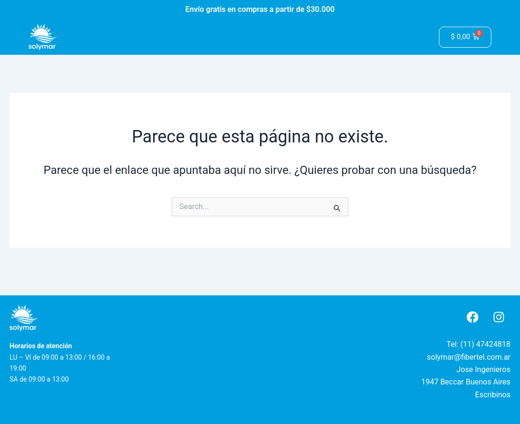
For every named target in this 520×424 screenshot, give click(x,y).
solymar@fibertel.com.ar (468, 357)
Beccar (452, 381)
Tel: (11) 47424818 (478, 344)
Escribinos (492, 394)
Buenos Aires (488, 381)
